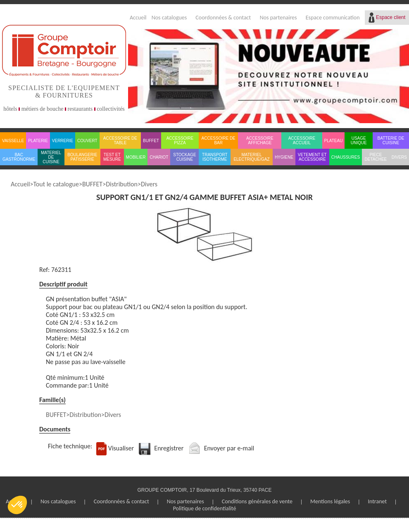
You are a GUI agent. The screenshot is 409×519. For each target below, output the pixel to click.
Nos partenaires (278, 17)
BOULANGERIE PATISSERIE (82, 157)
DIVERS (399, 157)
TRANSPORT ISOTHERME (215, 157)
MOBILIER (136, 157)
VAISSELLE (13, 140)
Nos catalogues (169, 17)
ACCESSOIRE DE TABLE (120, 140)
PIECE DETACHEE (376, 157)
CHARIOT (159, 157)
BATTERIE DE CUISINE (391, 140)
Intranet (377, 501)
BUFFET (151, 140)
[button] (17, 505)
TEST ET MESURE (112, 157)
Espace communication (333, 17)
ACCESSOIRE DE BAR (218, 140)
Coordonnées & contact (223, 17)
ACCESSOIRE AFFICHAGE (259, 140)
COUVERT (87, 140)
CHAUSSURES (345, 157)
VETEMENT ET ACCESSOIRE (312, 157)
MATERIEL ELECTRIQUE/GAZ (251, 157)
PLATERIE (38, 140)
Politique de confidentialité (204, 508)
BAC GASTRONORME (18, 157)
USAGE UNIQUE (359, 140)
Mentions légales (330, 501)
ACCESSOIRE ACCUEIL (302, 140)
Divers (149, 184)
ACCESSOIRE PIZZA (180, 140)
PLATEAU (333, 140)
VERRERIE (62, 140)
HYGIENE (284, 157)
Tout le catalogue (55, 184)
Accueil (138, 17)
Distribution (122, 184)
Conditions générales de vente (257, 501)
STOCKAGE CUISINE (184, 157)
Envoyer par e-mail (229, 448)
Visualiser (121, 448)
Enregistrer (168, 448)
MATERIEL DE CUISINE (51, 157)
